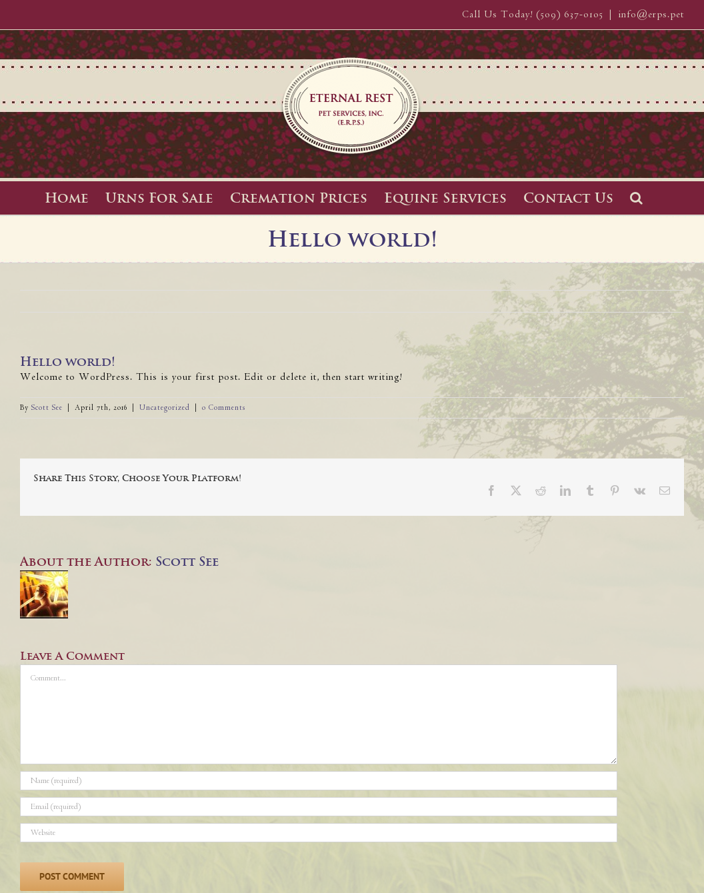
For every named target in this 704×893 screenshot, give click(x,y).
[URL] (318, 832)
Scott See (47, 407)
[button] (636, 198)
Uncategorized (164, 407)
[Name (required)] (318, 780)
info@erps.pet (651, 14)
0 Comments (223, 407)
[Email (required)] (318, 806)
